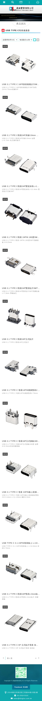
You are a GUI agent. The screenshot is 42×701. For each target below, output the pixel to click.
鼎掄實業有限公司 (21, 9)
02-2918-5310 (22, 695)
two (38, 40)
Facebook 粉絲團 (21, 687)
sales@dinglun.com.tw (23, 698)
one (34, 40)
